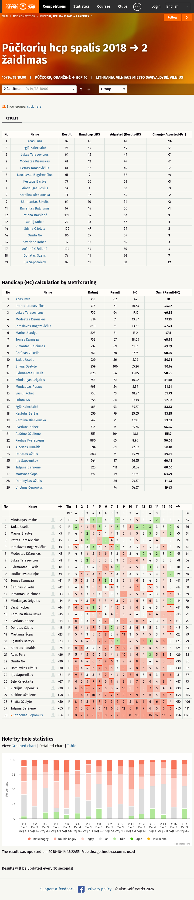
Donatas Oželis (35, 256)
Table (71, 746)
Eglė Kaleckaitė (35, 148)
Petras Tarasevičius (34, 168)
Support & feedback (57, 889)
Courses (104, 6)
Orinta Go (35, 235)
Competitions (54, 6)
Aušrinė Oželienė (34, 249)
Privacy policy (100, 889)
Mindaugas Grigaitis (30, 380)
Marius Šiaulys (26, 333)
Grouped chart (24, 746)
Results (12, 118)
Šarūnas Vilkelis (27, 353)
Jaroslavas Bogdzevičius (35, 175)
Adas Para (34, 141)
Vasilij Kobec (34, 222)
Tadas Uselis (25, 360)
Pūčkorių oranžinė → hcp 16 (61, 77)
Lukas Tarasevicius (35, 155)
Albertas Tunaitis (28, 447)
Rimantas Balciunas (35, 208)
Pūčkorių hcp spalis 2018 (64, 48)
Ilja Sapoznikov (35, 262)
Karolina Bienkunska (35, 195)
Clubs (123, 6)
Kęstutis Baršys (34, 182)
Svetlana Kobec (34, 242)
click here (34, 107)
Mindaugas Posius (34, 188)
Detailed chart (51, 746)
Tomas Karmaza (27, 340)
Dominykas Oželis (29, 481)
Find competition (24, 16)
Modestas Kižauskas (35, 161)
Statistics (81, 6)
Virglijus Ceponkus (29, 488)
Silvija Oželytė (34, 229)
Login (155, 6)
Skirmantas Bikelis (35, 202)
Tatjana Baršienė (34, 215)
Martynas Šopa (27, 474)
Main (5, 16)
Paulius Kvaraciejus (30, 440)
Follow (172, 17)
